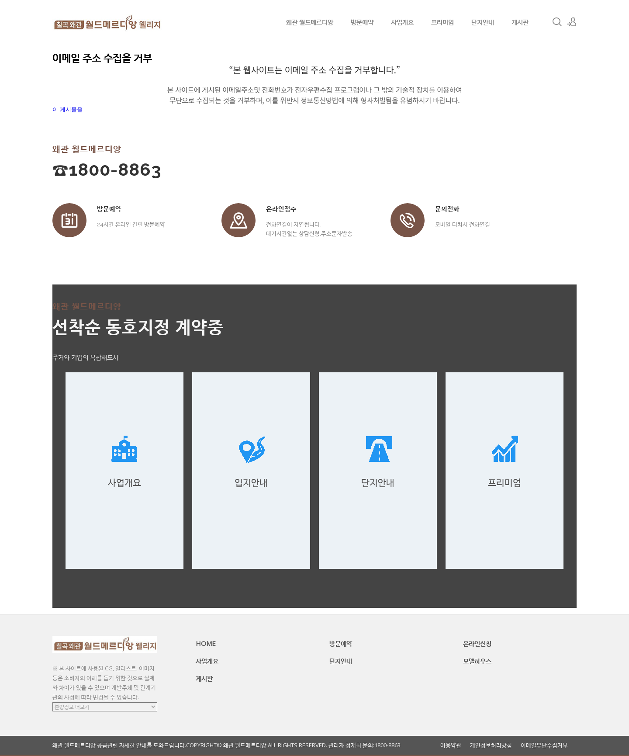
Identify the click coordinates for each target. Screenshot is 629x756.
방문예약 (362, 21)
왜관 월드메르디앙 (309, 21)
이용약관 (450, 745)
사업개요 (402, 21)
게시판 (520, 21)
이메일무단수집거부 (544, 745)
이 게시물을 (67, 109)
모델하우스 (477, 660)
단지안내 (482, 21)
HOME (206, 643)
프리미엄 (442, 21)
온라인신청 (477, 643)
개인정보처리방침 (491, 745)
